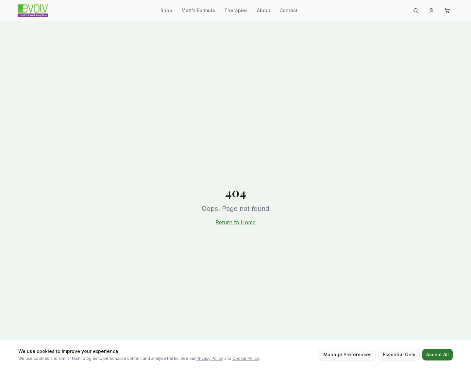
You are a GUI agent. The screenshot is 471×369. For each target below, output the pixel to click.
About (263, 10)
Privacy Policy (209, 358)
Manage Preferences (347, 354)
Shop (166, 10)
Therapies (236, 10)
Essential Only (399, 354)
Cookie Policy (245, 358)
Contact (288, 10)
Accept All (437, 354)
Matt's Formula (198, 10)
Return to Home (235, 222)
